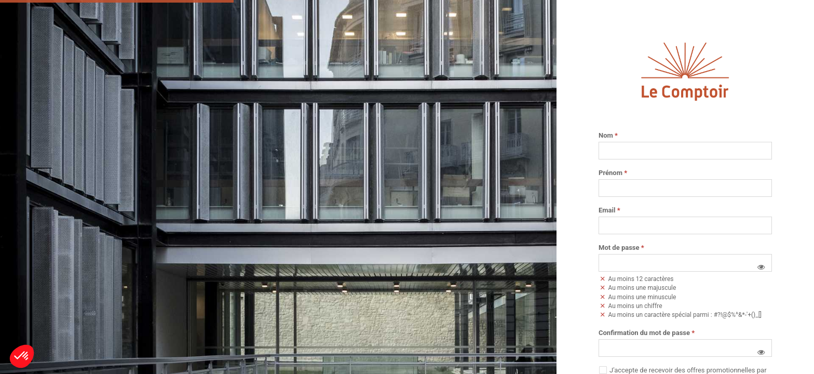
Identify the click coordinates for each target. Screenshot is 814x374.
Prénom (613, 173)
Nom (608, 135)
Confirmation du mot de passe (647, 333)
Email (609, 210)
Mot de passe (621, 247)
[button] (761, 267)
